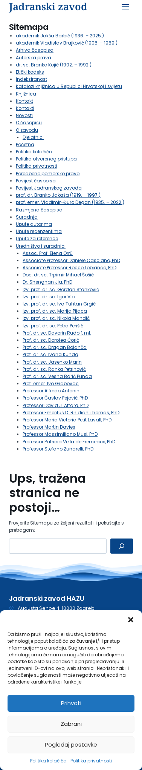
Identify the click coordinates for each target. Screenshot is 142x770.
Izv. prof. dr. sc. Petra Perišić (53, 326)
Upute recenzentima (39, 231)
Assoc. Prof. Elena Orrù (48, 253)
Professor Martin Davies (49, 427)
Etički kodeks (30, 72)
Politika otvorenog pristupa (46, 159)
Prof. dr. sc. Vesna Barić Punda (57, 376)
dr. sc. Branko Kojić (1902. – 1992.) (54, 65)
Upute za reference (37, 238)
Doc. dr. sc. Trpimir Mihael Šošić (58, 275)
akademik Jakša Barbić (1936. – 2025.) (60, 35)
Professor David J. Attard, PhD (56, 405)
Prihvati (71, 703)
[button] (130, 619)
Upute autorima (34, 224)
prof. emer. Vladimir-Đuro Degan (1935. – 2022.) (70, 202)
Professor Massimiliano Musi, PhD (60, 434)
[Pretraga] (121, 546)
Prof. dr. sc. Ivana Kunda (50, 354)
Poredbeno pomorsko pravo (47, 173)
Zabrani (71, 724)
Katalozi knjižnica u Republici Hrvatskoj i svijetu (69, 86)
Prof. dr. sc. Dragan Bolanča (55, 347)
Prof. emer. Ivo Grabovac (51, 383)
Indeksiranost (31, 79)
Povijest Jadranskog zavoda (49, 188)
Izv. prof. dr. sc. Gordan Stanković (61, 289)
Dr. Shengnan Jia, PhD (47, 282)
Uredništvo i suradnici (41, 246)
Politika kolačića (48, 761)
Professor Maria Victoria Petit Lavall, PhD (67, 420)
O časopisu (29, 122)
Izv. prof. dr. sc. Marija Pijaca (55, 311)
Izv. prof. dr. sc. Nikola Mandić (56, 318)
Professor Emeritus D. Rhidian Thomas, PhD (71, 412)
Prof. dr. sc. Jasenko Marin (52, 362)
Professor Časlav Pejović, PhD (55, 398)
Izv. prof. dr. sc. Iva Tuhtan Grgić (59, 304)
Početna (25, 144)
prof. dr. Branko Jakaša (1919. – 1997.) (58, 195)
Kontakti (25, 108)
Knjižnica (26, 94)
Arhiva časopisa (34, 50)
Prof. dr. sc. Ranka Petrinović (54, 369)
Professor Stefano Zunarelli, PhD (58, 449)
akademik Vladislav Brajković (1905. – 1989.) (67, 43)
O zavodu (27, 130)
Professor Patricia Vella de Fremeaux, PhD (69, 441)
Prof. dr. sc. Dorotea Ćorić (51, 340)
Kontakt (24, 101)
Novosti (24, 115)
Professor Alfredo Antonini (52, 390)
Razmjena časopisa (39, 210)
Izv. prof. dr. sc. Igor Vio (49, 296)
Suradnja (27, 217)
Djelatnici (33, 137)
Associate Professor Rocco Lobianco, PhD (69, 267)
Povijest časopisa (36, 180)
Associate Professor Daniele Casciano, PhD (71, 260)
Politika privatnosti (91, 761)
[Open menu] (125, 6)
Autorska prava (33, 57)
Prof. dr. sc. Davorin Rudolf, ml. (57, 333)
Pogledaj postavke (71, 744)
